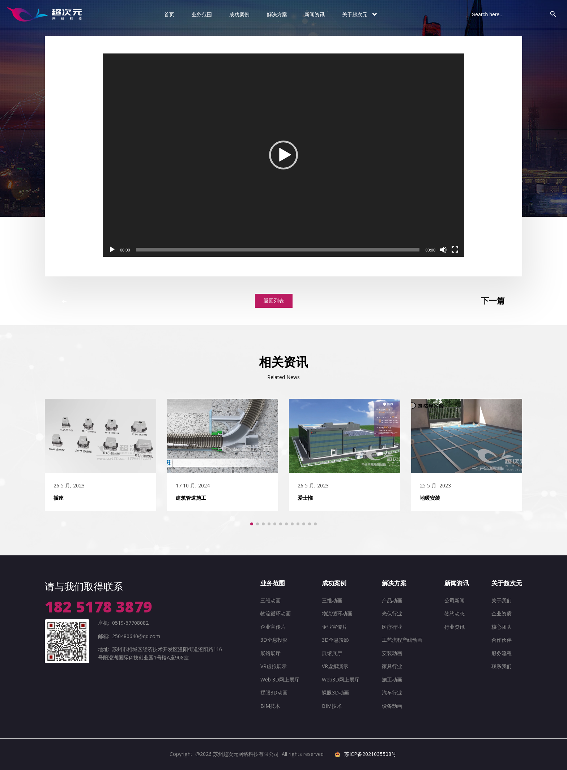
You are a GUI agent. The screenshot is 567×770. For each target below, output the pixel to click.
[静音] (443, 249)
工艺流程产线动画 (402, 639)
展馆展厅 (270, 653)
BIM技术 (270, 705)
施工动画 (392, 679)
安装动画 (392, 653)
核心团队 (501, 626)
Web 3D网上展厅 (279, 679)
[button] (283, 155)
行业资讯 (454, 626)
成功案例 (239, 14)
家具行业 (392, 666)
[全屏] (455, 249)
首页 (169, 14)
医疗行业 (392, 626)
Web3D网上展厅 (340, 679)
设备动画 (392, 705)
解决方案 (277, 14)
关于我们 (501, 600)
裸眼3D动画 (273, 692)
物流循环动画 (275, 613)
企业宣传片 (273, 626)
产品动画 (392, 600)
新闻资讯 (314, 14)
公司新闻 (454, 600)
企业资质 (501, 613)
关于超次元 (360, 14)
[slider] (278, 249)
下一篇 (493, 301)
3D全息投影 (273, 639)
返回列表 (274, 300)
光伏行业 (392, 613)
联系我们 (501, 666)
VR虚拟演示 (335, 666)
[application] (283, 155)
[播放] (112, 249)
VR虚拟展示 (273, 666)
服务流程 (501, 653)
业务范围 (202, 14)
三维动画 (270, 600)
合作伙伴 (501, 639)
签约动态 (454, 613)
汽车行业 (392, 692)
